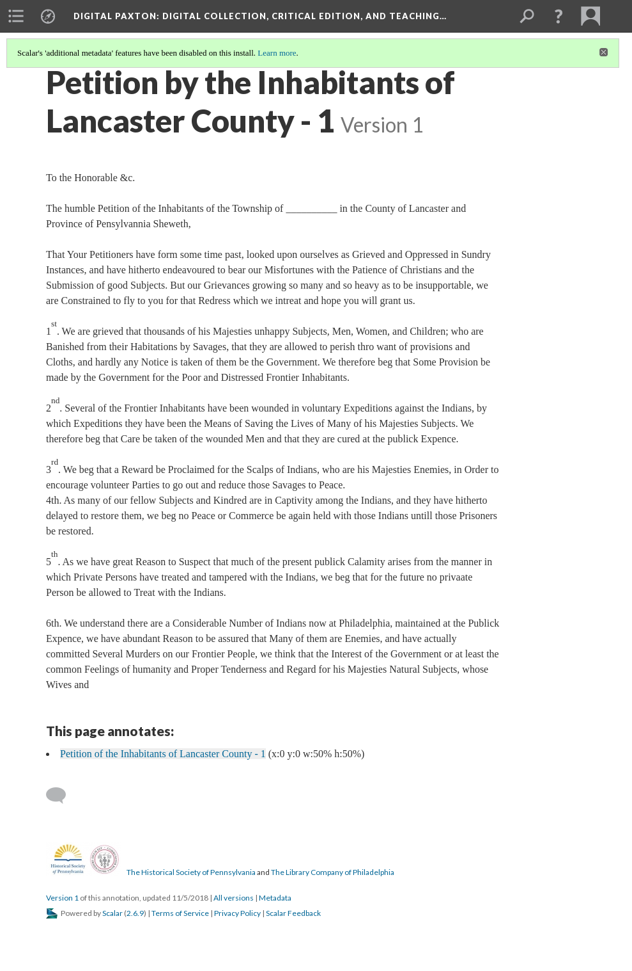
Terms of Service (180, 913)
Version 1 (62, 898)
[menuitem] (16, 16)
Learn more (277, 53)
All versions (233, 898)
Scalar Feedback (293, 913)
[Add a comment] (61, 795)
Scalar (112, 913)
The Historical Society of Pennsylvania (191, 872)
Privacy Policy (237, 913)
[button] (558, 16)
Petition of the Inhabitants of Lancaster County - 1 (163, 753)
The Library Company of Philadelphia (332, 872)
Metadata (275, 898)
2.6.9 (135, 913)
